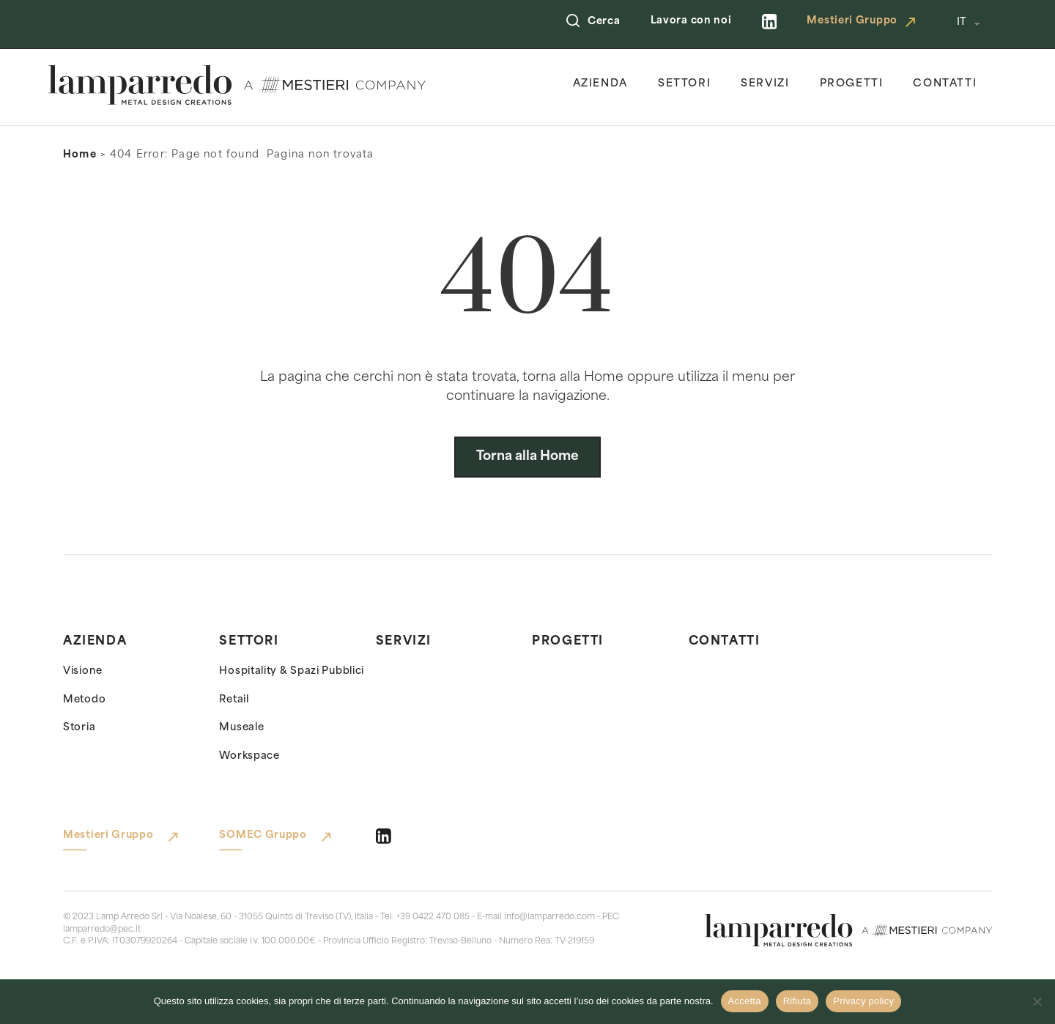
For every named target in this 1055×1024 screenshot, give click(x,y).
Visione (83, 671)
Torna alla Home (527, 456)
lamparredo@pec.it (102, 930)
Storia (79, 727)
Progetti (852, 84)
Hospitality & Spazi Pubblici (291, 671)
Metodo (84, 700)
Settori (684, 84)
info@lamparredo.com (549, 917)
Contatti (945, 84)
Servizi (765, 84)
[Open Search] (573, 22)
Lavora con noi (691, 21)
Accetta (744, 1000)
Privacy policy (863, 1000)
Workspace (249, 756)
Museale (241, 727)
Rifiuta (797, 1000)
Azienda (600, 84)
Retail (233, 700)
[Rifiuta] (1036, 1001)
